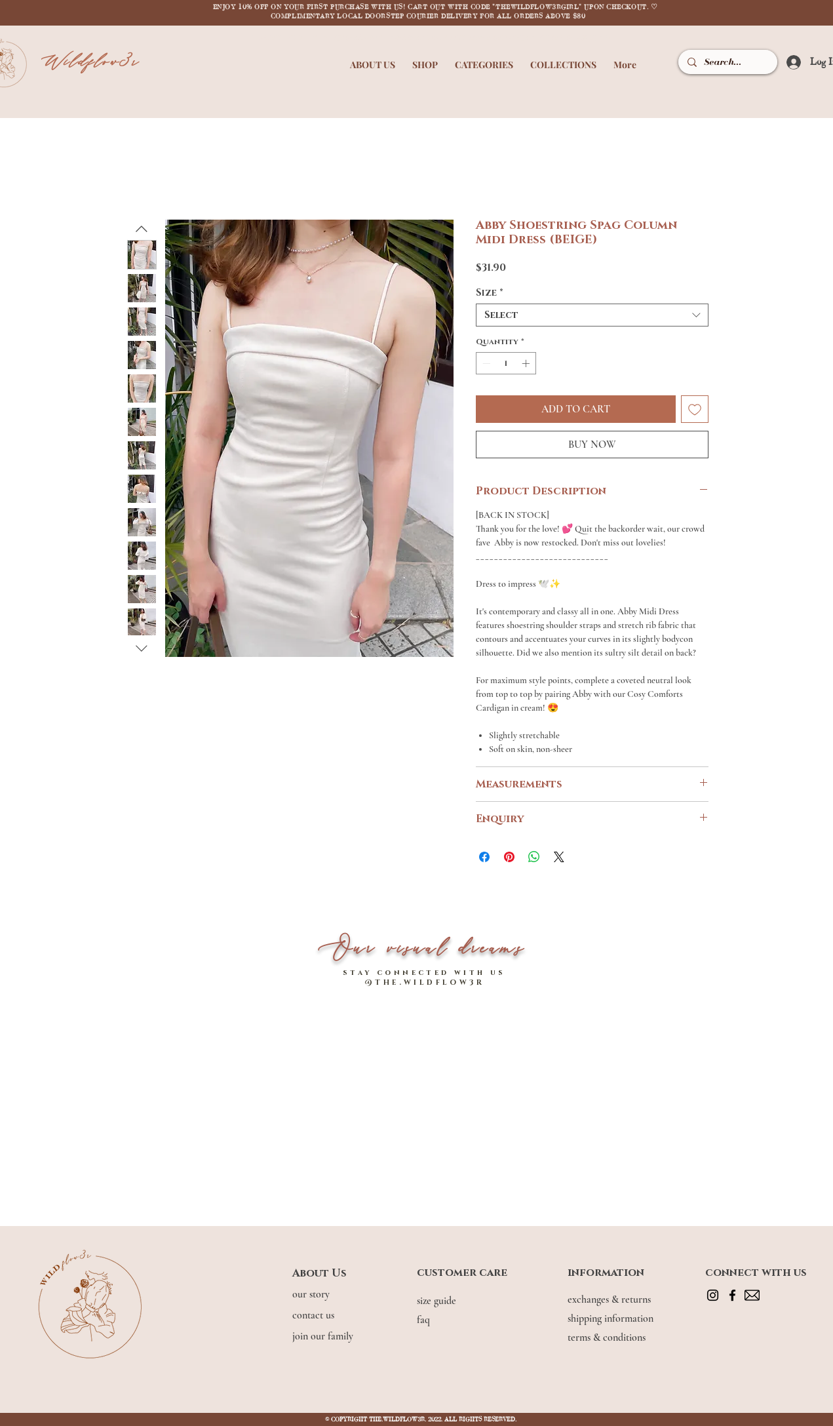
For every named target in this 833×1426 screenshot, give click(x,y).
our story (312, 1294)
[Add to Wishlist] (694, 409)
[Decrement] (485, 363)
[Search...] (727, 62)
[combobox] (592, 315)
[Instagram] (712, 1295)
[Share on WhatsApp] (534, 857)
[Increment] (527, 363)
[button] (372, 59)
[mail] (752, 1295)
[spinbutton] (506, 363)
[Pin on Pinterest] (509, 857)
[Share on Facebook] (484, 857)
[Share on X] (559, 857)
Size (489, 292)
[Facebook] (732, 1295)
